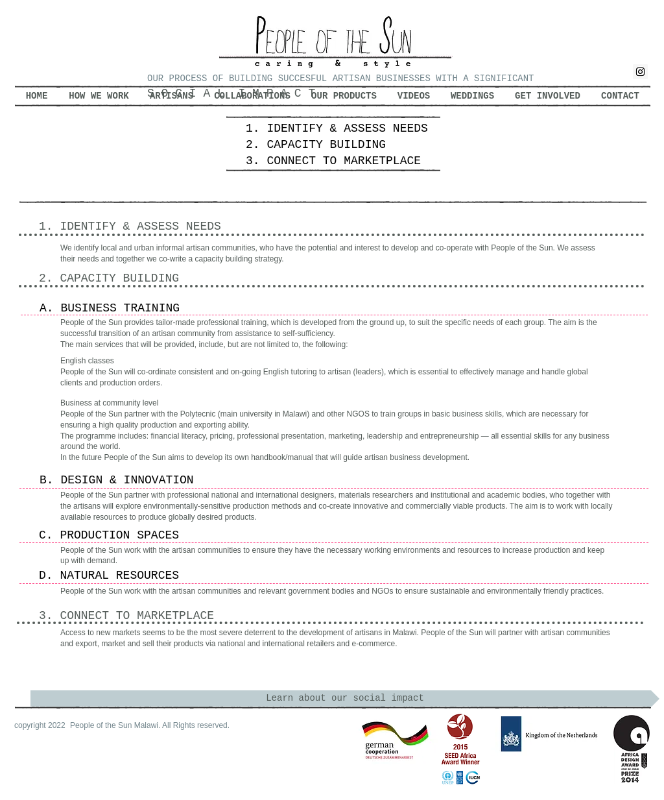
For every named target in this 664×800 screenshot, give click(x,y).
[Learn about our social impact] (344, 698)
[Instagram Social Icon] (640, 71)
